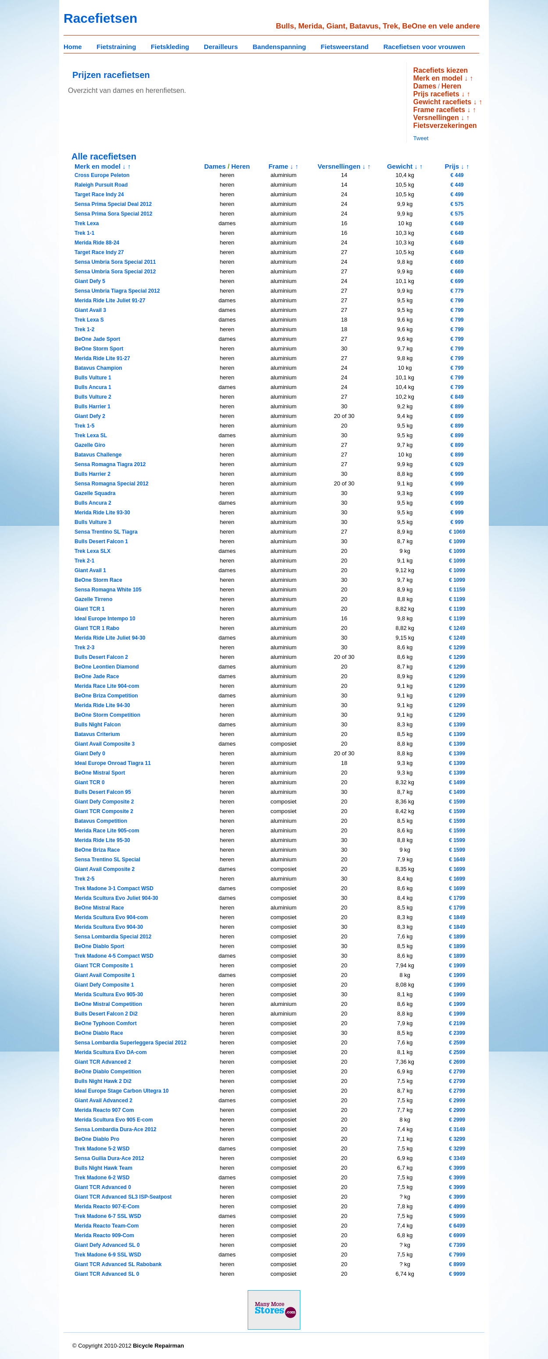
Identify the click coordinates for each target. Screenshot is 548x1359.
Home (73, 46)
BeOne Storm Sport (99, 349)
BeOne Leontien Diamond (107, 667)
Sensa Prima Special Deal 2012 (113, 204)
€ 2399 (457, 1033)
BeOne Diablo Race (99, 1033)
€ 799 (456, 300)
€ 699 (456, 281)
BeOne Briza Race (97, 850)
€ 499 (456, 194)
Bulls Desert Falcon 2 (101, 657)
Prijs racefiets (436, 94)
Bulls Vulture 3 (93, 522)
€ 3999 (457, 1168)
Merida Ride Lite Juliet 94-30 (110, 638)
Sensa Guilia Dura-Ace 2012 (109, 1158)
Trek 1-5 (84, 426)
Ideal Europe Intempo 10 (105, 619)
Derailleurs (221, 46)
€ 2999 (457, 1100)
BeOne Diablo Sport (99, 946)
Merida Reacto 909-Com (104, 1235)
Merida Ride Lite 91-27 (102, 358)
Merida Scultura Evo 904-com (111, 917)
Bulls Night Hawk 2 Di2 (103, 1081)
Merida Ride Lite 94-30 (102, 705)
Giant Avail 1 (90, 570)
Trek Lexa (87, 223)
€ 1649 (457, 859)
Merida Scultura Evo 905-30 (109, 994)
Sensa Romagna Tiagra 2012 (110, 464)
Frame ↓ (280, 166)
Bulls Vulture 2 (93, 397)
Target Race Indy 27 (99, 252)
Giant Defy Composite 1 (104, 985)
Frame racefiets (439, 109)
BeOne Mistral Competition (108, 1004)
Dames (424, 86)
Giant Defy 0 (90, 753)
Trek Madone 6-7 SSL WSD (108, 1216)
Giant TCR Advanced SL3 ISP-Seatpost (123, 1197)
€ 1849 (457, 917)
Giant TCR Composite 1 (104, 966)
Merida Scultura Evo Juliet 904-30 (116, 898)
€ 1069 (457, 532)
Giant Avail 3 (90, 310)
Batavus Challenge (98, 455)
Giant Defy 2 (90, 416)
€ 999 (456, 474)
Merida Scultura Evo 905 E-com (114, 1120)
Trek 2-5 (84, 879)
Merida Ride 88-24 (97, 243)
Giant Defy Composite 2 (104, 802)
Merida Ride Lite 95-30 (102, 840)
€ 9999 (457, 1274)
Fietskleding (170, 46)
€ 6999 (457, 1235)
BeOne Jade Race (97, 676)
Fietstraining (116, 46)
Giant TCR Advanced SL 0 (107, 1274)
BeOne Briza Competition (106, 696)
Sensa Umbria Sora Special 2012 (115, 272)
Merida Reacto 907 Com (104, 1110)
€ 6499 (457, 1226)
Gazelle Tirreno (93, 599)
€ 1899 (457, 937)
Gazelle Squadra (95, 493)
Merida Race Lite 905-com (107, 831)
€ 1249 (457, 628)
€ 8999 (457, 1264)
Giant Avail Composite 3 (105, 744)
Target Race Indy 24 (99, 194)
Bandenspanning (279, 46)
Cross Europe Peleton (102, 175)
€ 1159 (457, 590)
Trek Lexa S (89, 320)
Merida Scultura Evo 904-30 (109, 927)
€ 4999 (457, 1206)
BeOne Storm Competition (107, 715)
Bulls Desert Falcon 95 (103, 792)
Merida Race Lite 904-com (107, 686)
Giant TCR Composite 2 (104, 811)
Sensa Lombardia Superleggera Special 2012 (130, 1043)
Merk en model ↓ (440, 78)
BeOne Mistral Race (99, 908)
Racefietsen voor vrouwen (424, 46)
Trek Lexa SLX (92, 551)
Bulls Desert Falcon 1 (101, 541)
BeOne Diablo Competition (108, 1072)
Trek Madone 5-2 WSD (102, 1149)
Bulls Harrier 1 (92, 406)
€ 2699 (457, 1062)
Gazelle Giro (90, 445)
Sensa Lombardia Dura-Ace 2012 (116, 1129)
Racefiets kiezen (440, 70)
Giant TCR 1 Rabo (97, 628)
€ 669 (456, 262)
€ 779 (456, 291)
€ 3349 (457, 1158)
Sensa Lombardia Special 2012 (113, 937)
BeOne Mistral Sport (100, 773)
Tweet (421, 138)
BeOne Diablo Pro (97, 1139)
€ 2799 (457, 1072)
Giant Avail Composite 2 (105, 869)
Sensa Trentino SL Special (107, 859)
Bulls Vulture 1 (93, 378)
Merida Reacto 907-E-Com (107, 1206)
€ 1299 (457, 647)
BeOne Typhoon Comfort (106, 1023)
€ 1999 (457, 966)
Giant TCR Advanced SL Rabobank (118, 1264)
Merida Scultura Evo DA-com (111, 1052)
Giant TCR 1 (90, 609)
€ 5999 (457, 1216)
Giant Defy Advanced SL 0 (107, 1245)
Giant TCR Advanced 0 (103, 1187)
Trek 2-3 (84, 647)
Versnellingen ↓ (438, 117)
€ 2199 (457, 1023)
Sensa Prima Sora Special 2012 (113, 214)
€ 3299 (457, 1139)
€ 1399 (457, 725)
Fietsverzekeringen (445, 125)
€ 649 (456, 223)
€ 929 (456, 464)
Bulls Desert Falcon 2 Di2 (106, 1014)
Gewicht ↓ (402, 166)
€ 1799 (457, 898)
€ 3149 (457, 1129)
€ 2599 (457, 1043)
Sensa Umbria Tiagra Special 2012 (117, 291)
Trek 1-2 (84, 329)
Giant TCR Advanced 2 (103, 1062)
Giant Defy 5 (90, 281)
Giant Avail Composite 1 (105, 975)
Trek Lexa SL (91, 435)
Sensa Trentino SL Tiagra (106, 532)
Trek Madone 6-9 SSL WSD (108, 1255)
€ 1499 (457, 782)
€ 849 (456, 397)
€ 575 (456, 204)
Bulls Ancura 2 (93, 503)
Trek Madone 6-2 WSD (102, 1178)
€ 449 (456, 175)
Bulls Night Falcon (98, 725)
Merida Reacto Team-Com (107, 1226)
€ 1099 (457, 541)
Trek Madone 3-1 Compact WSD (114, 888)
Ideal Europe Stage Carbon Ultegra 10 (122, 1091)
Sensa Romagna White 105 (108, 590)
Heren (451, 86)
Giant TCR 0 (90, 782)
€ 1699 (457, 869)
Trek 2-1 (84, 561)
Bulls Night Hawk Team (103, 1168)
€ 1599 (457, 802)
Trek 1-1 (84, 233)
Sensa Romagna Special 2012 (112, 484)
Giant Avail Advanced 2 (103, 1100)
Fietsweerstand (345, 46)
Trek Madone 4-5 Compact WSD (114, 956)
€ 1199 (457, 599)
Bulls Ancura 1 (93, 387)
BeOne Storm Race (98, 580)
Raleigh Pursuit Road (101, 185)
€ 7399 (457, 1245)
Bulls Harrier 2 (92, 474)
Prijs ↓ (454, 166)
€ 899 (456, 406)
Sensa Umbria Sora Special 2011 (115, 262)
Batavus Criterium (97, 734)
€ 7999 (457, 1255)
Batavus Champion (98, 368)
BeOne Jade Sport (97, 339)
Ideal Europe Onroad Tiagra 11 (113, 763)
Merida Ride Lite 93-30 (102, 513)
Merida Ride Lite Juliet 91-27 (110, 300)
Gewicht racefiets (442, 102)
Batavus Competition (101, 821)
